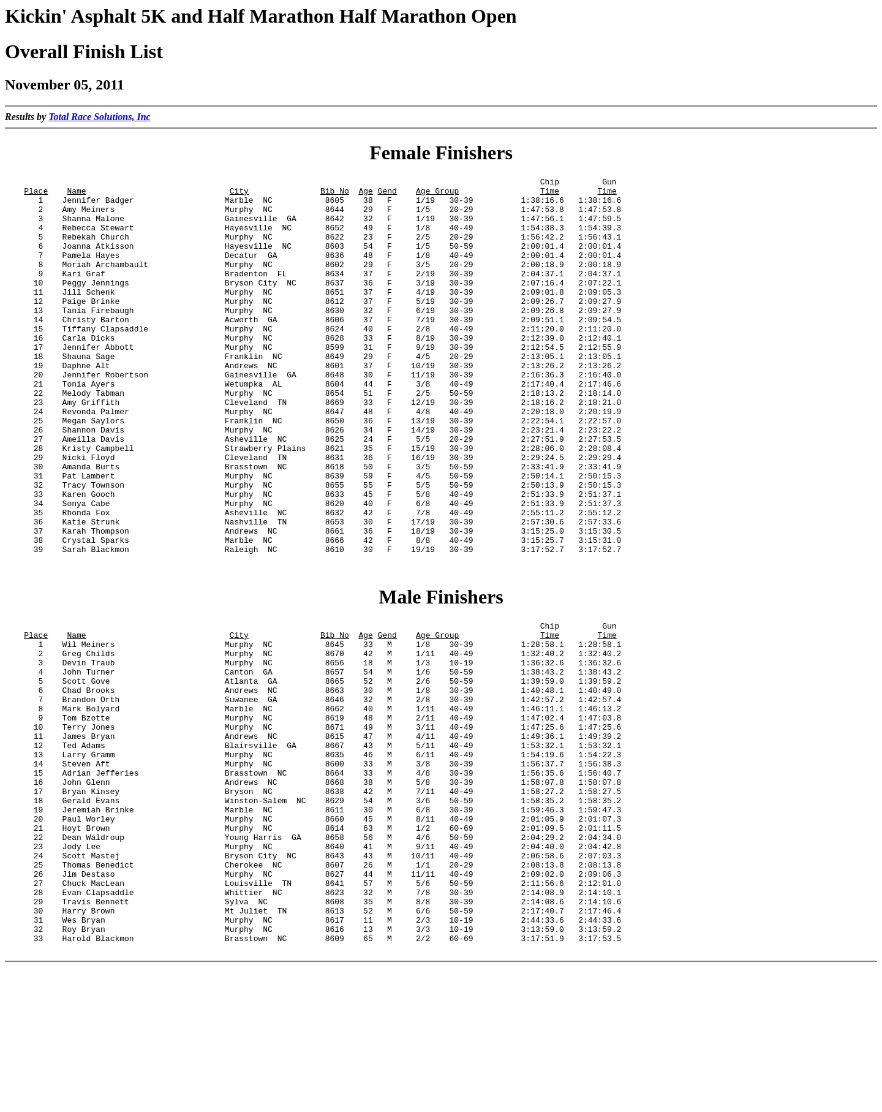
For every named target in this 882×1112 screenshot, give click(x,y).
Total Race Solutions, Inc (99, 117)
